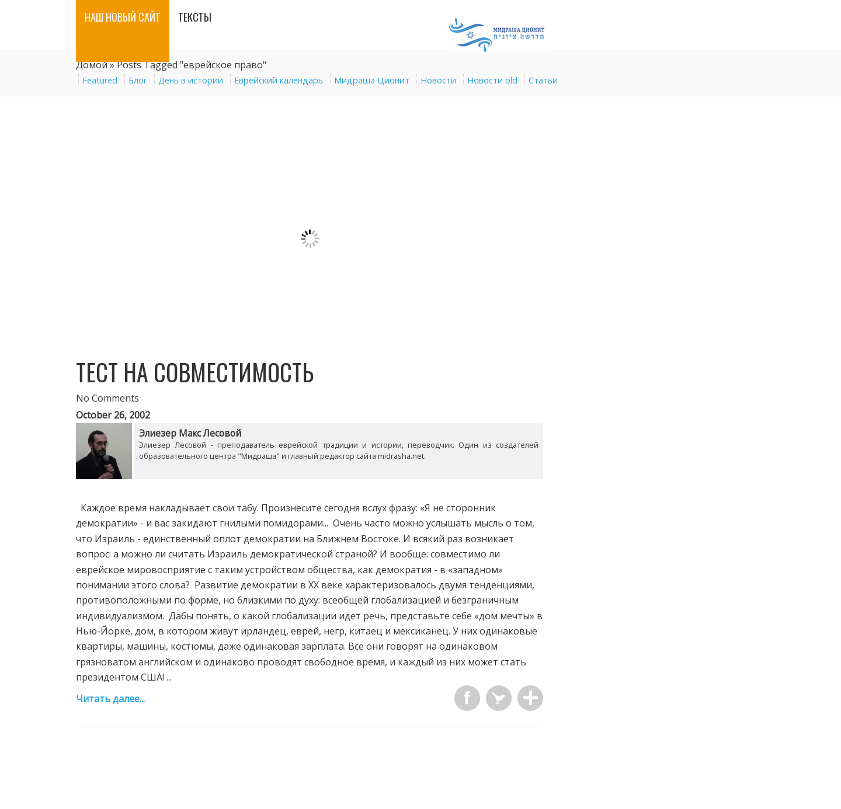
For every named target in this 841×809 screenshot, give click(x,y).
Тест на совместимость (195, 371)
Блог (137, 80)
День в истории (190, 80)
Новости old (492, 80)
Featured (99, 80)
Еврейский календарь (278, 80)
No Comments (107, 398)
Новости (438, 80)
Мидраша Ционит (371, 80)
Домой (91, 64)
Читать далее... (110, 698)
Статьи (543, 80)
